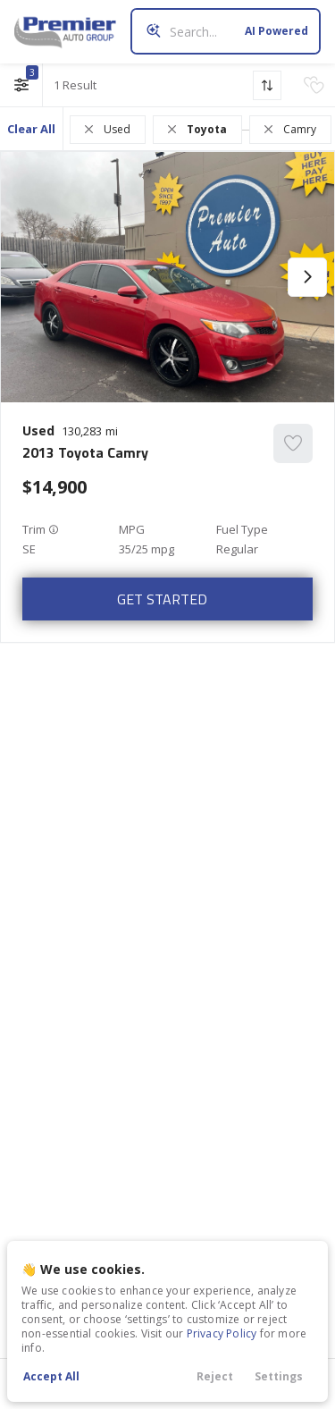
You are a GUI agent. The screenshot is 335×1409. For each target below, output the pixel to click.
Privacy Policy (222, 1333)
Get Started (162, 599)
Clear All (31, 129)
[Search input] (225, 31)
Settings (279, 1376)
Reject (215, 1376)
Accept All (51, 1376)
